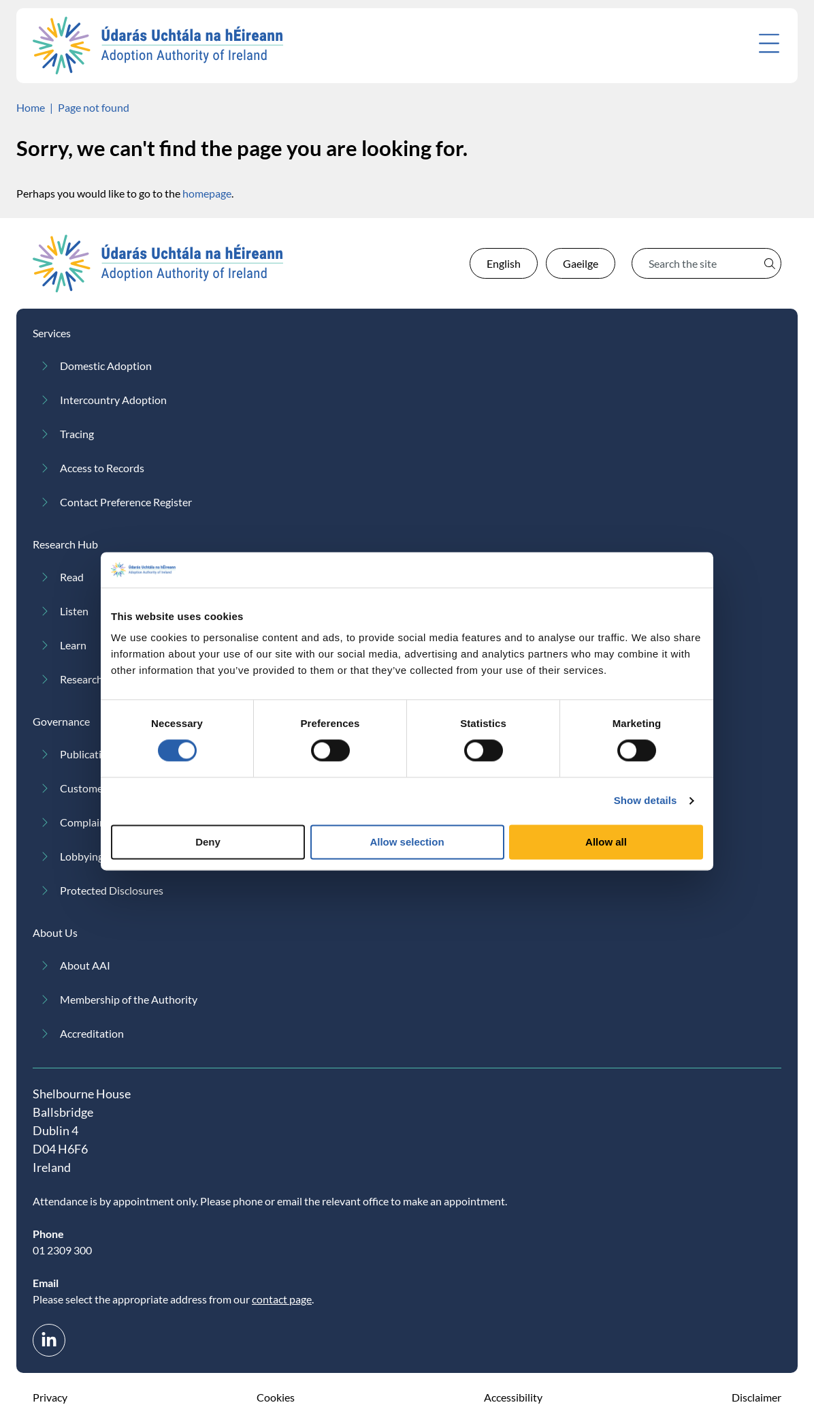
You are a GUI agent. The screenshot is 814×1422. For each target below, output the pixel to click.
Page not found (93, 107)
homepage (206, 193)
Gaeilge (580, 263)
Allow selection (407, 842)
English (504, 263)
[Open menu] (769, 43)
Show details (645, 801)
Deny (208, 842)
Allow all (606, 842)
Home (30, 107)
